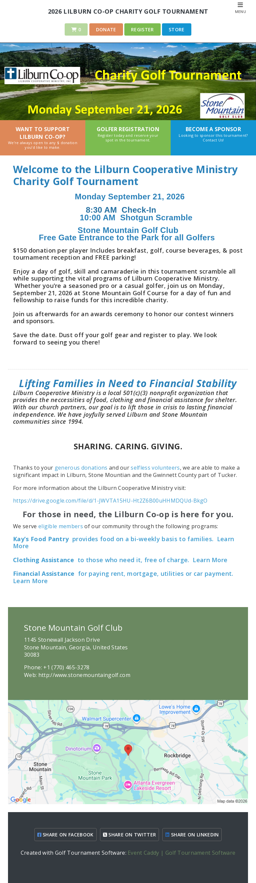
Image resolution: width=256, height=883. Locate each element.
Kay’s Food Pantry (41, 539)
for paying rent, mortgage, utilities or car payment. (154, 573)
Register (142, 29)
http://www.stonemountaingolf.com (84, 675)
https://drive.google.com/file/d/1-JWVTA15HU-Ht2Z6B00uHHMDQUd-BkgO (110, 500)
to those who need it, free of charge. (132, 560)
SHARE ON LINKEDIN (192, 834)
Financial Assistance (43, 573)
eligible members (60, 526)
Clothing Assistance (43, 560)
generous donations (81, 467)
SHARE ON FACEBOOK (65, 834)
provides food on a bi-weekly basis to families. (142, 539)
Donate (106, 29)
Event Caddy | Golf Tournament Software (181, 852)
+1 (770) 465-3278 (66, 667)
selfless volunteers (155, 467)
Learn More (210, 560)
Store (177, 29)
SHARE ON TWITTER (129, 834)
